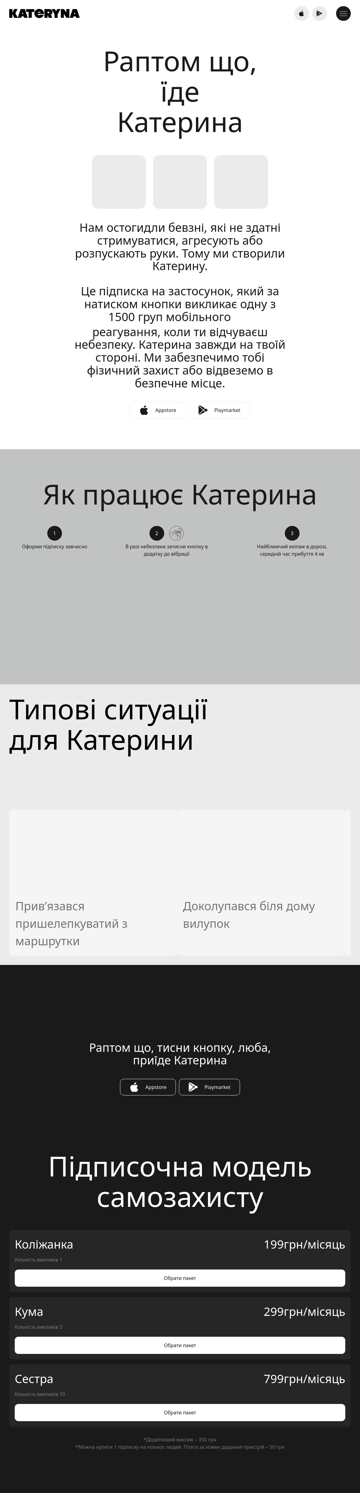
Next (319, 219)
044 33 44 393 (82, 1432)
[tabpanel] (180, 118)
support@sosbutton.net (278, 1432)
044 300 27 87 (180, 1432)
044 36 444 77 (277, 15)
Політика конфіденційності (291, 1482)
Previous (319, 206)
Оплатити (82, 885)
